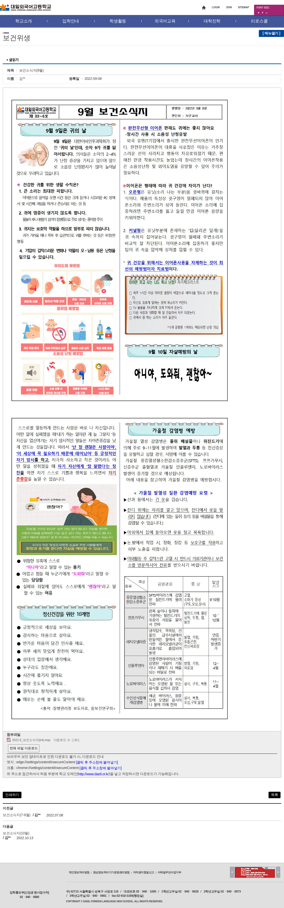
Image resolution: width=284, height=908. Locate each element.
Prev (232, 872)
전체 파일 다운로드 (23, 748)
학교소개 (23, 21)
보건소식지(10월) (16, 833)
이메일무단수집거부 (169, 872)
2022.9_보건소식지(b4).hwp (31, 740)
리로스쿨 (259, 21)
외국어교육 (165, 21)
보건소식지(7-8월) (16, 815)
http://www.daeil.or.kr (93, 774)
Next (278, 872)
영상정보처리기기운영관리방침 (111, 872)
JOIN (229, 7)
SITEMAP (243, 7)
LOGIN (216, 7)
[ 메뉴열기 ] (271, 33)
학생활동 (117, 21)
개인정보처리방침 (79, 872)
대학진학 (212, 21)
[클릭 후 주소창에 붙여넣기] (97, 762)
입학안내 (70, 21)
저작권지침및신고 (143, 872)
